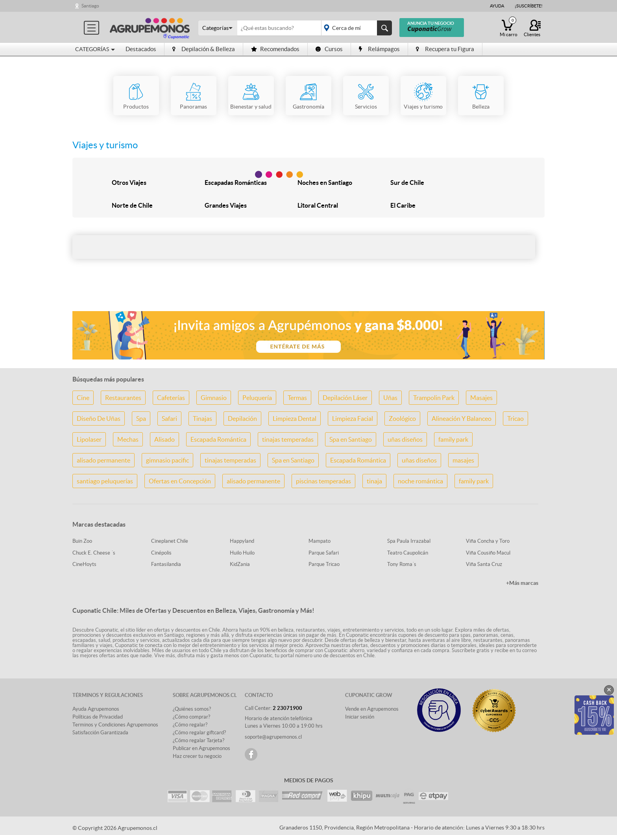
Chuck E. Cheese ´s (93, 553)
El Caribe (403, 205)
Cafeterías (171, 397)
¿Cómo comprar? (191, 717)
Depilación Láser (345, 397)
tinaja (374, 481)
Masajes (481, 397)
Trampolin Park (433, 397)
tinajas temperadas (288, 439)
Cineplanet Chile (169, 541)
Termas (297, 397)
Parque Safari (323, 553)
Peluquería (257, 397)
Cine (83, 397)
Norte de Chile (132, 205)
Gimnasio (214, 397)
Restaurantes (123, 397)
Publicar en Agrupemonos (201, 748)
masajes (463, 460)
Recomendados (275, 49)
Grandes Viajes (226, 205)
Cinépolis (161, 553)
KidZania (240, 564)
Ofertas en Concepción (180, 481)
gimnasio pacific (167, 460)
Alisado (164, 439)
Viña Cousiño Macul (488, 553)
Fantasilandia (166, 564)
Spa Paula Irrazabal (408, 541)
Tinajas (202, 418)
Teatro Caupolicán (407, 553)
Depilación (242, 418)
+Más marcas (522, 583)
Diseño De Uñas (98, 418)
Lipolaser (89, 439)
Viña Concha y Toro (488, 541)
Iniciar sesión (359, 717)
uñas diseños (405, 439)
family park (453, 439)
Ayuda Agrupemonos (95, 709)
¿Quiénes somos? (192, 709)
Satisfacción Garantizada (100, 732)
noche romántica (420, 481)
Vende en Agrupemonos (372, 709)
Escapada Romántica (218, 439)
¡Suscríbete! (529, 6)
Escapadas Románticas (236, 182)
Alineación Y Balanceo (461, 418)
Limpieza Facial (352, 418)
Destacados (141, 49)
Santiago (90, 5)
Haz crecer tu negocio (197, 756)
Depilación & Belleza (203, 49)
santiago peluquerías (105, 481)
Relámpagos (379, 49)
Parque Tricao (324, 564)
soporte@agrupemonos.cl (273, 737)
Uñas (390, 397)
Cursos (329, 49)
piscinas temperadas (323, 481)
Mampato (319, 541)
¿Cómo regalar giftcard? (199, 732)
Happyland (242, 541)
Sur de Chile (407, 182)
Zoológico (402, 418)
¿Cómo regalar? (190, 725)
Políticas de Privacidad (97, 717)
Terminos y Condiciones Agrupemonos (115, 725)
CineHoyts (84, 564)
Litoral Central (317, 205)
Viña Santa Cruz (484, 564)
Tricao (515, 418)
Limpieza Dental (294, 418)
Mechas (128, 439)
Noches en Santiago (324, 182)
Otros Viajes (129, 182)
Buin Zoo (82, 541)
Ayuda (497, 6)
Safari (169, 418)
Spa (141, 418)
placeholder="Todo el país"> (355, 27)
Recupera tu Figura (445, 49)
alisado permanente (103, 460)
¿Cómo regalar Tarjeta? (198, 740)
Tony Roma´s (401, 564)
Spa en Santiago (350, 439)
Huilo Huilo (242, 553)
